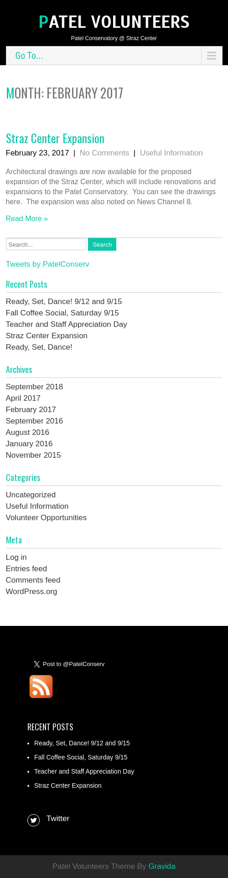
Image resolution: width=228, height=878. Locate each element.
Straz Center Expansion (55, 137)
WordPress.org (31, 591)
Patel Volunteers (114, 22)
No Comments (105, 153)
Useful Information (171, 153)
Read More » (27, 218)
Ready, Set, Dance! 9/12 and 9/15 (64, 301)
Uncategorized (31, 495)
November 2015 (33, 455)
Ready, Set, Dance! (39, 347)
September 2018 (34, 386)
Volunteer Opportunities (46, 517)
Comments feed (33, 580)
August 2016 (27, 432)
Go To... (29, 55)
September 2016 (34, 421)
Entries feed (26, 568)
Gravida (162, 866)
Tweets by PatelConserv (47, 264)
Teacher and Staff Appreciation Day (66, 324)
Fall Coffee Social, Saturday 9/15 (62, 313)
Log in (16, 557)
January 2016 (29, 443)
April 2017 (23, 398)
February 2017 (31, 409)
